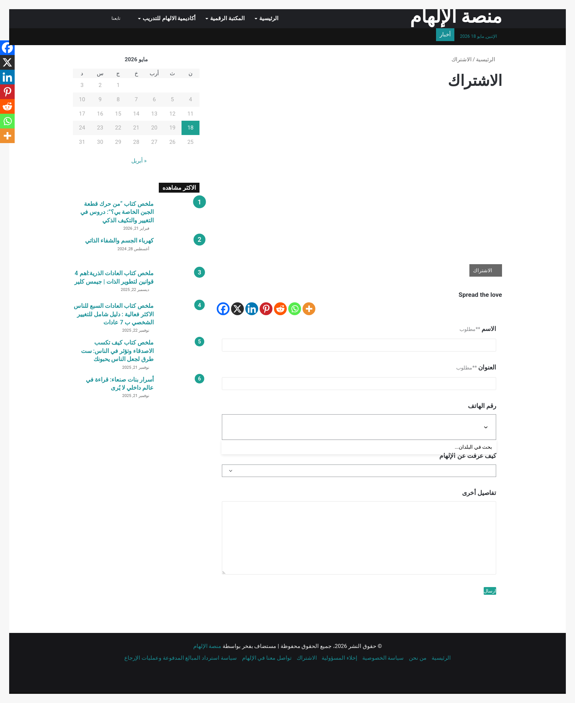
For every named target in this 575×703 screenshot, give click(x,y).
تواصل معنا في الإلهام (267, 658)
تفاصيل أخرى (479, 492)
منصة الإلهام (207, 646)
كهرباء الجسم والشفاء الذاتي (119, 240)
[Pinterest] (266, 308)
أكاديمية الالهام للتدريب (169, 18)
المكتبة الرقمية (227, 18)
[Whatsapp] (294, 308)
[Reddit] (280, 308)
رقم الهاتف (482, 405)
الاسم (477, 328)
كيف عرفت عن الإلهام (467, 455)
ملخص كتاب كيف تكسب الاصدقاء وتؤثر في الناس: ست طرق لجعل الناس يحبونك (117, 351)
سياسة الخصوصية (383, 658)
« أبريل (139, 160)
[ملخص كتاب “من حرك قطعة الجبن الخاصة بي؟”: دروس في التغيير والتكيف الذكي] (179, 213)
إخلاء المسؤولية (339, 658)
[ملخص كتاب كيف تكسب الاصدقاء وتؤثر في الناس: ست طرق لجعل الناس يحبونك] (179, 352)
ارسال (490, 591)
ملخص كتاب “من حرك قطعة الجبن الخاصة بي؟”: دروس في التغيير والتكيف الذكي (117, 212)
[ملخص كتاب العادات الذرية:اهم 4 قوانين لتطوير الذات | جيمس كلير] (179, 283)
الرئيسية (268, 18)
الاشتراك (307, 658)
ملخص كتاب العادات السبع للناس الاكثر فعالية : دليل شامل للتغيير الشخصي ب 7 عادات (114, 314)
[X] (237, 308)
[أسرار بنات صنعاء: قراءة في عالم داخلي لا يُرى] (179, 389)
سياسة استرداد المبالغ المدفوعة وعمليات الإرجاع (180, 658)
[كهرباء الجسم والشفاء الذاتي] (179, 250)
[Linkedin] (251, 308)
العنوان (476, 367)
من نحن (417, 658)
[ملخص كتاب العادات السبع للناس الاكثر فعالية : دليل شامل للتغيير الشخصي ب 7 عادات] (179, 315)
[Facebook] (223, 308)
